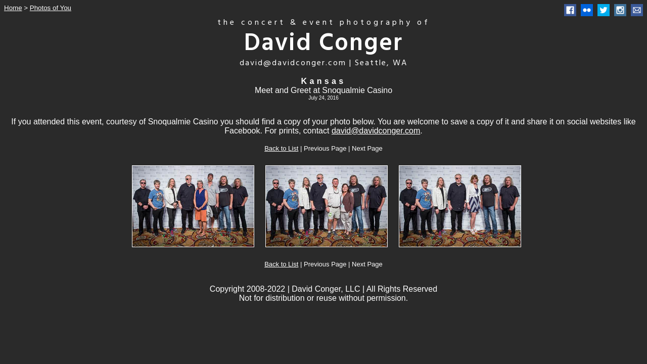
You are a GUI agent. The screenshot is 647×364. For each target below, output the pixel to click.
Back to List (281, 148)
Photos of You (50, 8)
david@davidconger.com (376, 130)
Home (13, 8)
